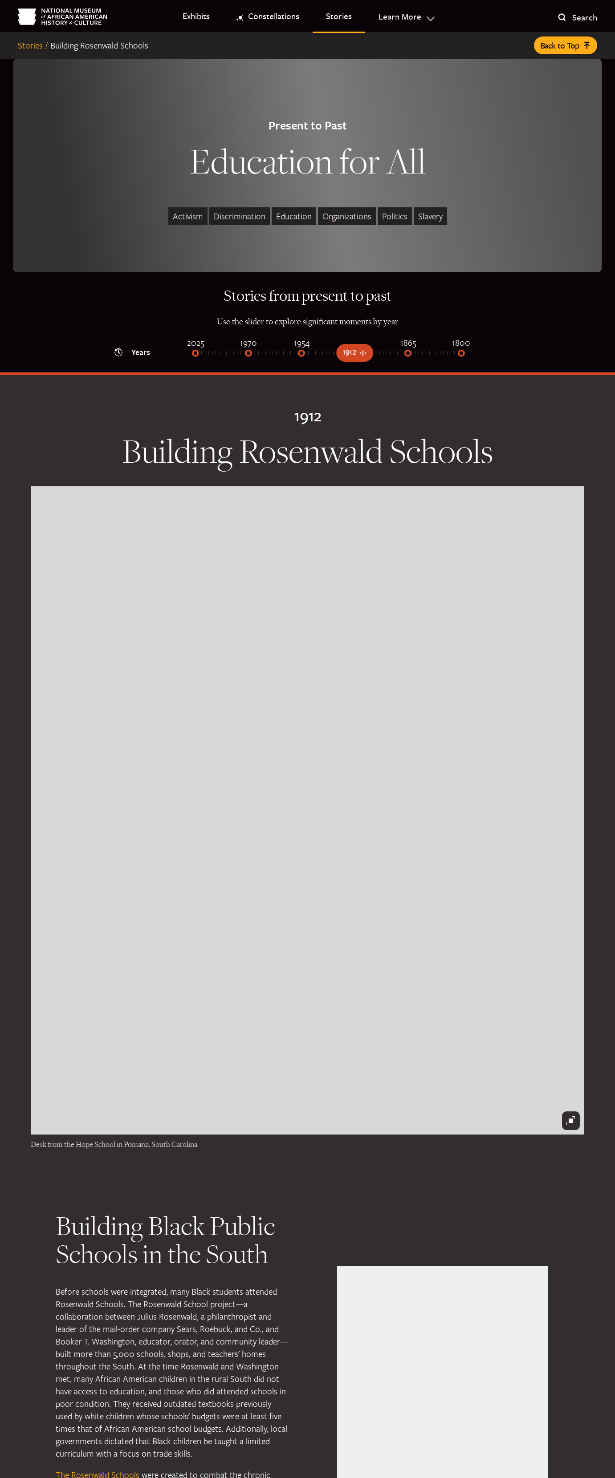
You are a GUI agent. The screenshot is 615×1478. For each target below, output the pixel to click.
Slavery (430, 216)
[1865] (407, 353)
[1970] (248, 353)
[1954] (301, 353)
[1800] (461, 353)
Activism (188, 216)
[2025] (195, 353)
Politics (394, 216)
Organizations (346, 216)
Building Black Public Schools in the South (165, 1239)
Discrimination (239, 216)
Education (294, 216)
